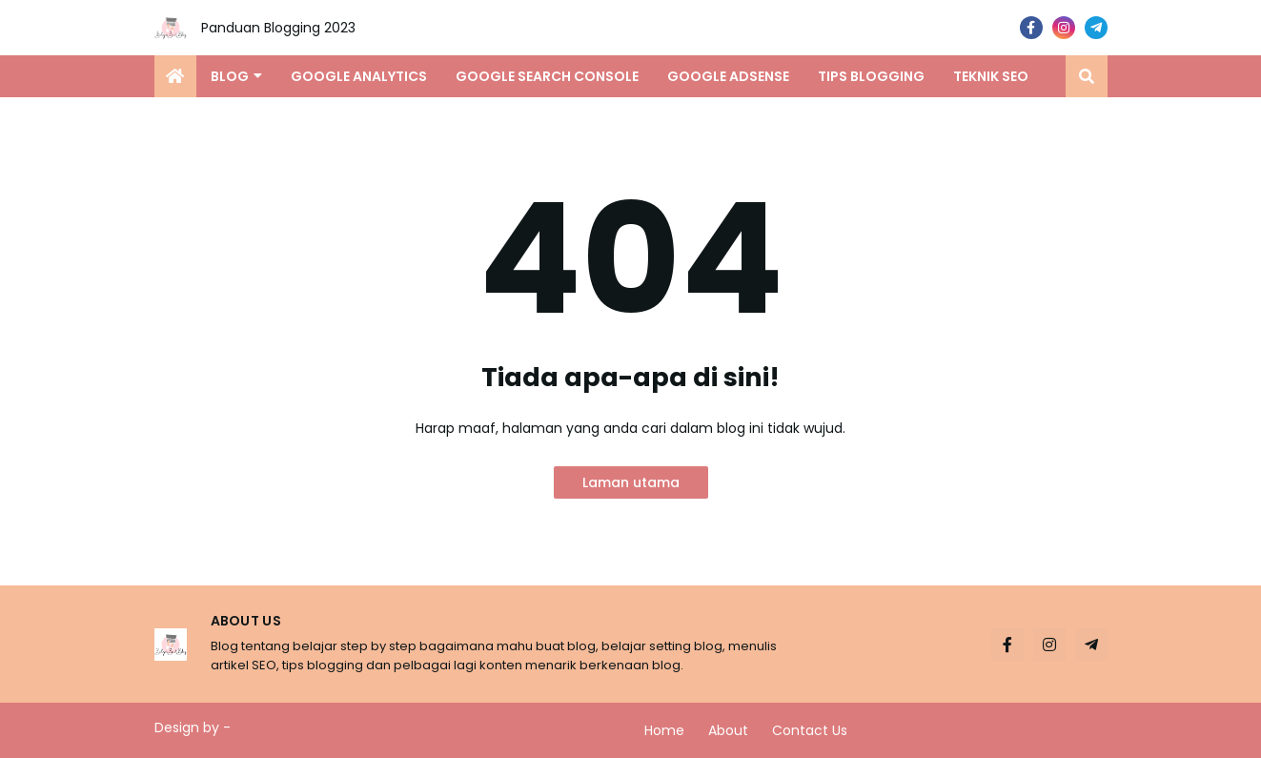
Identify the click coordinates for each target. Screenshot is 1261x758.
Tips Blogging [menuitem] (871, 76)
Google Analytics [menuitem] (359, 76)
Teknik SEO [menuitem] (990, 76)
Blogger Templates (297, 727)
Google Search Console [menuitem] (547, 76)
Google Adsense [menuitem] (728, 76)
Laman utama (631, 482)
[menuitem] (175, 76)
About (728, 730)
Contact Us (809, 730)
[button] (1087, 76)
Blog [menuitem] (230, 76)
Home (664, 730)
